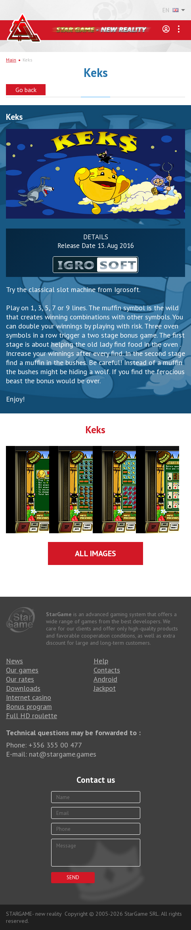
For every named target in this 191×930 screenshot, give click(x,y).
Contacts (107, 669)
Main (11, 60)
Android (105, 679)
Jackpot (105, 688)
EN (170, 10)
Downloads (23, 688)
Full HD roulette (31, 715)
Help (101, 660)
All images (95, 553)
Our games (22, 669)
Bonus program (29, 706)
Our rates (20, 679)
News (14, 660)
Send (73, 877)
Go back (25, 90)
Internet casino (28, 697)
